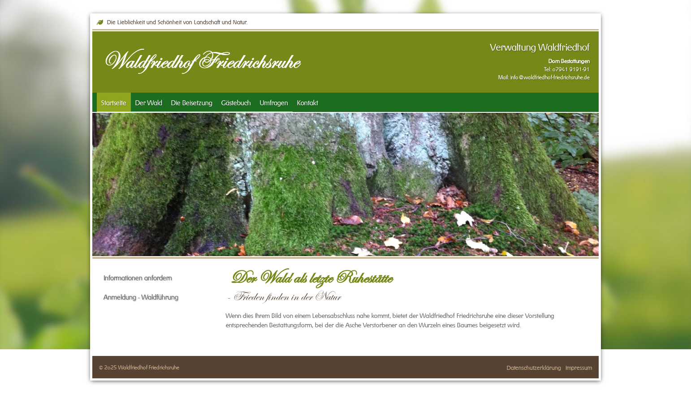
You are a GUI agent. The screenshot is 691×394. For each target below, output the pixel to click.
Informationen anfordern (138, 276)
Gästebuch (236, 101)
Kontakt (307, 101)
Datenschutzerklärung (534, 367)
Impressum (579, 367)
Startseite (113, 101)
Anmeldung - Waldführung (141, 296)
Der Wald (148, 101)
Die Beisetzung (191, 101)
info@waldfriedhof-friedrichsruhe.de (550, 76)
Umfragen (274, 101)
